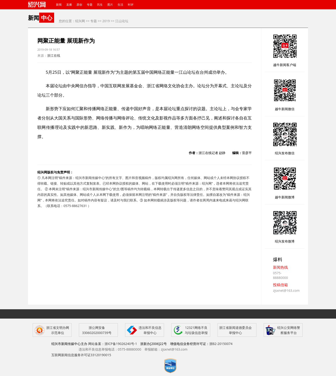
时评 (130, 5)
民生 (100, 5)
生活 (120, 5)
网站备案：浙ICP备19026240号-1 (112, 343)
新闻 (59, 5)
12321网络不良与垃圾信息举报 (196, 330)
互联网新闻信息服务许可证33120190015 (81, 355)
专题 (89, 5)
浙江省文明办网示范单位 (57, 330)
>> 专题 (91, 21)
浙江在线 (53, 55)
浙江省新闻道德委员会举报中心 (235, 330)
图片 (110, 5)
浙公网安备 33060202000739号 (97, 330)
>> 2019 (104, 21)
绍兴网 (80, 21)
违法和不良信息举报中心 (150, 330)
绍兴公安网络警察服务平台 (288, 330)
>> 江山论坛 (119, 21)
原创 (79, 5)
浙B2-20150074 (221, 343)
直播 (69, 5)
